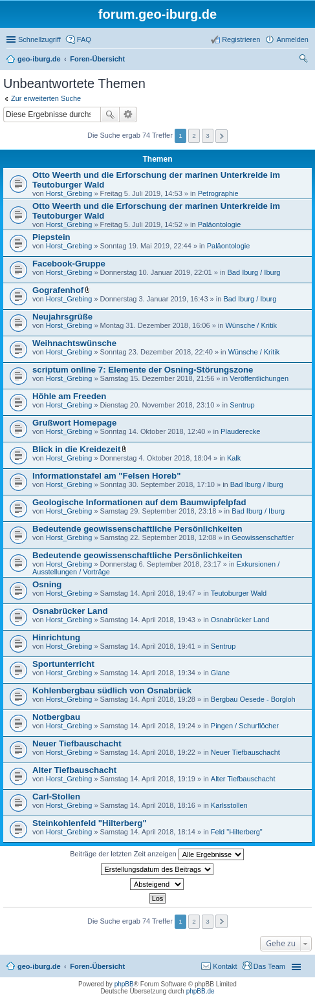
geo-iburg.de (39, 966)
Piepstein (51, 237)
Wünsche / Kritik (250, 325)
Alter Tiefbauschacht (74, 770)
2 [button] (194, 135)
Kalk (234, 458)
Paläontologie (219, 224)
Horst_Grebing (69, 193)
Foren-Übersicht (97, 966)
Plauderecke (240, 431)
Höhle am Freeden (69, 396)
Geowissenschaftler (263, 537)
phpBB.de (200, 991)
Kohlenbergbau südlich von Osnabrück (111, 690)
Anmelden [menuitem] (292, 39)
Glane (220, 673)
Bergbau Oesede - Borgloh (253, 699)
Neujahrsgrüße (62, 316)
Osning (46, 584)
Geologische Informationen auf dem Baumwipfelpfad (139, 502)
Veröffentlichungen (259, 378)
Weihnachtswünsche (74, 343)
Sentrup (242, 405)
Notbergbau (56, 717)
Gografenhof (57, 290)
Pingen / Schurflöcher (245, 726)
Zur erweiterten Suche (46, 98)
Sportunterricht (63, 664)
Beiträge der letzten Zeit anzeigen (157, 854)
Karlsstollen (229, 805)
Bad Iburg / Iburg (254, 272)
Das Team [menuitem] (269, 966)
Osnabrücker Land (70, 611)
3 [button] (208, 135)
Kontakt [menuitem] (225, 966)
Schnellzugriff (39, 39)
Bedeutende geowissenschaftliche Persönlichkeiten (137, 529)
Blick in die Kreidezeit (76, 449)
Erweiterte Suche (128, 114)
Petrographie (218, 193)
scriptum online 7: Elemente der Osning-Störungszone (142, 369)
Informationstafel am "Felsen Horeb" (106, 476)
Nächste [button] (221, 136)
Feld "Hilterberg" (237, 832)
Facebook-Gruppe (68, 263)
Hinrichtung (56, 637)
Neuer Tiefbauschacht (77, 743)
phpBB (124, 984)
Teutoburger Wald (238, 593)
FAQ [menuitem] (84, 39)
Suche (110, 114)
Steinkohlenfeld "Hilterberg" (89, 823)
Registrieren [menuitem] (241, 39)
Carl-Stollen (56, 796)
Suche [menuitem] (305, 60)
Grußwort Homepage (74, 423)
